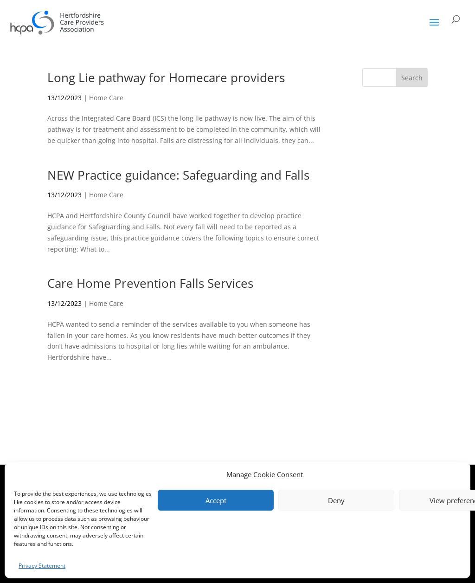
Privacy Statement (42, 566)
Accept (215, 500)
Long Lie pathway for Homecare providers (166, 77)
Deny (336, 500)
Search (412, 77)
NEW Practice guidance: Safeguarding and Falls (178, 175)
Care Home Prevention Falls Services (150, 283)
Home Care (106, 97)
